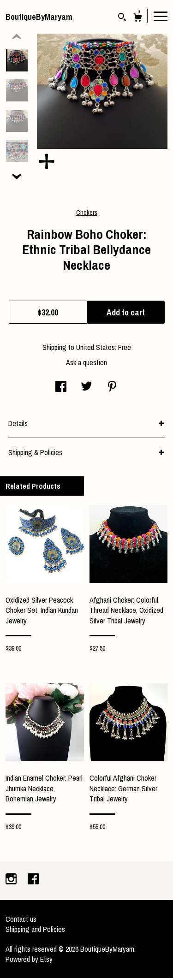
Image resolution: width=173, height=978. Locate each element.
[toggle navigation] (160, 16)
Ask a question (86, 362)
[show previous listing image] (16, 37)
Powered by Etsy (29, 959)
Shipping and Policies (35, 929)
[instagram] (12, 880)
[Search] (122, 18)
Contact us (21, 919)
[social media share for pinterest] (112, 387)
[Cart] (137, 18)
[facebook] (33, 880)
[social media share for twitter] (86, 387)
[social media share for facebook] (60, 387)
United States (95, 347)
